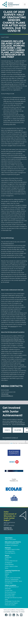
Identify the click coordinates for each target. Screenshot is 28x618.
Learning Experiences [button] (12, 570)
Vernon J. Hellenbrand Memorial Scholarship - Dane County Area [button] (13, 581)
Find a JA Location (10, 605)
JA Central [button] (21, 611)
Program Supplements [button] (12, 543)
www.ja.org (13, 326)
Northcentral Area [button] (10, 592)
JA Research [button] (8, 562)
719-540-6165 (5, 394)
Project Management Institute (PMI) (11, 339)
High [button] (6, 576)
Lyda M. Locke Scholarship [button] (12, 577)
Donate (7, 430)
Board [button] (7, 559)
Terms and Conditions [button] (9, 609)
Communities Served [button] (11, 561)
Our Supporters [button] (9, 551)
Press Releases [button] (9, 564)
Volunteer (17, 430)
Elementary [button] (8, 572)
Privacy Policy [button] (20, 609)
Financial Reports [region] (10, 553)
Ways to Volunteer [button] (10, 539)
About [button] (7, 555)
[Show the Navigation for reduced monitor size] (25, 4)
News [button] (6, 568)
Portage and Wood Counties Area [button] (13, 598)
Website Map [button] (14, 611)
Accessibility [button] (7, 611)
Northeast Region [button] (10, 594)
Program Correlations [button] (11, 545)
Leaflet (11, 443)
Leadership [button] (8, 557)
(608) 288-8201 (8, 529)
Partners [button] (8, 547)
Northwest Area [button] (9, 596)
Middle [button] (7, 574)
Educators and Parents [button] (13, 542)
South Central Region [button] (11, 603)
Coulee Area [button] (8, 590)
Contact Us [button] (8, 527)
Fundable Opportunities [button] (12, 549)
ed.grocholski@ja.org (7, 396)
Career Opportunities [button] (11, 566)
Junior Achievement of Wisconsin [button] (11, 587)
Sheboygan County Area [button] (12, 601)
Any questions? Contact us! (10, 437)
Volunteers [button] (8, 538)
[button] (6, 615)
